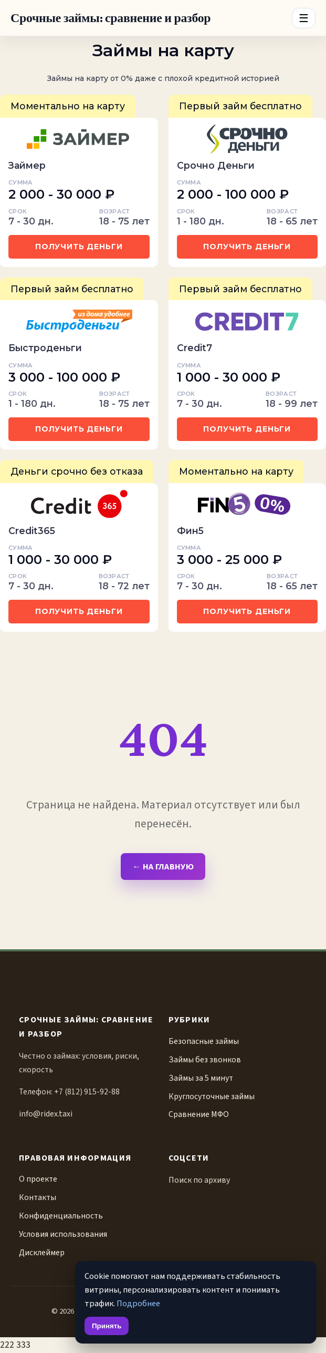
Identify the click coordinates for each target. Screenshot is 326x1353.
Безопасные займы (204, 1041)
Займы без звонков (205, 1059)
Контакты (37, 1197)
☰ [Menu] (304, 18)
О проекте (38, 1179)
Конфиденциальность (61, 1216)
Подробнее (138, 1303)
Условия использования (63, 1234)
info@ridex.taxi (45, 1114)
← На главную (163, 866)
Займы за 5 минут (201, 1078)
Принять (106, 1326)
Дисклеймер (42, 1252)
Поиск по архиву (199, 1180)
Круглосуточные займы (212, 1096)
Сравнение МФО (199, 1114)
